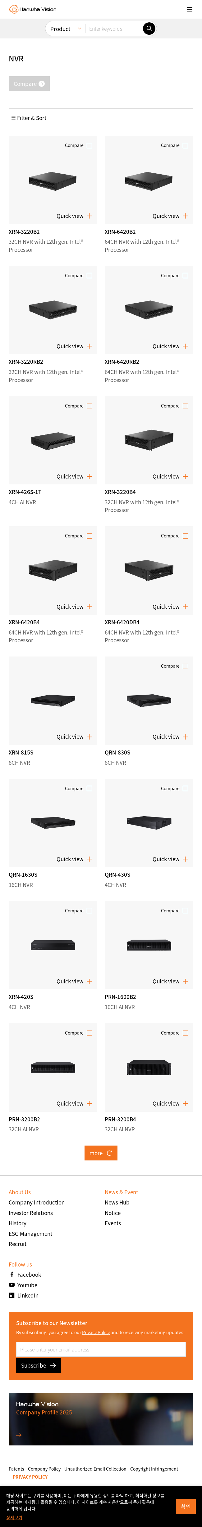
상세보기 (14, 1517)
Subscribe (38, 1365)
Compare (74, 145)
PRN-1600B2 (120, 996)
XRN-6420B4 (24, 622)
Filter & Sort (28, 118)
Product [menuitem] (60, 29)
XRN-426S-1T (25, 492)
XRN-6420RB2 (122, 361)
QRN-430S (117, 874)
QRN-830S (117, 752)
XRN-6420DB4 (122, 622)
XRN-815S (21, 752)
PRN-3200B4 (120, 1119)
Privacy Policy (96, 1332)
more (101, 1153)
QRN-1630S (23, 874)
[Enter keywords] (114, 28)
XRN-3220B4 (120, 492)
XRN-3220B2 (24, 231)
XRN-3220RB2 (26, 361)
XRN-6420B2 (120, 231)
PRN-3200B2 (24, 1119)
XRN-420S (21, 996)
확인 (186, 1506)
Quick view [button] (74, 216)
